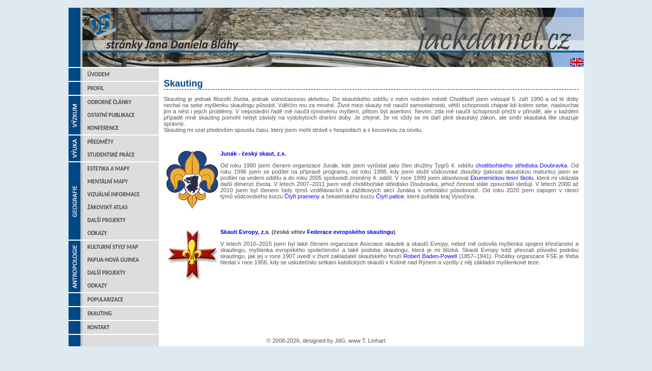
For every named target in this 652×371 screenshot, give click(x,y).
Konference (103, 128)
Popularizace (106, 299)
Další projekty (107, 220)
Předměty (101, 142)
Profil (96, 88)
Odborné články (109, 102)
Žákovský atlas (108, 207)
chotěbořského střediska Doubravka (521, 165)
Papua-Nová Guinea (113, 260)
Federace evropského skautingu (350, 232)
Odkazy (97, 233)
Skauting (100, 313)
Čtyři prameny (302, 196)
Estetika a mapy (109, 168)
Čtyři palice (390, 196)
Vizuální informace (114, 194)
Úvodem (99, 74)
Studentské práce (111, 154)
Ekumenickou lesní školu (502, 178)
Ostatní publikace (111, 115)
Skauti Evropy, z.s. (245, 232)
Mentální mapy (108, 181)
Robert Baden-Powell (431, 256)
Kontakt (99, 327)
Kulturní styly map (113, 247)
